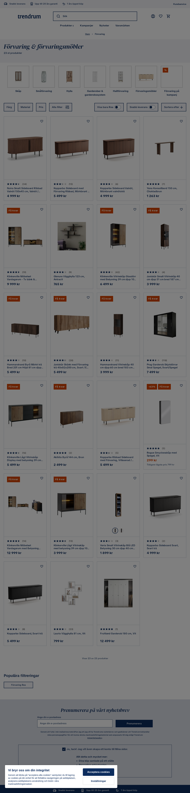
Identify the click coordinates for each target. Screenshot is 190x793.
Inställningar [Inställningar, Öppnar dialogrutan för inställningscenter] (98, 781)
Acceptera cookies (98, 772)
